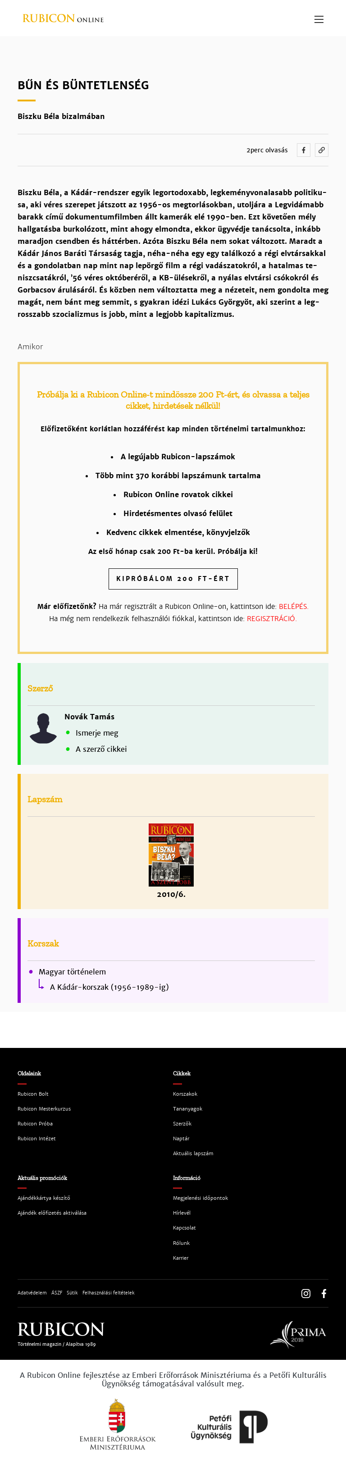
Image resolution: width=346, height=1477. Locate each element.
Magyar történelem (72, 972)
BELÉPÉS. (294, 606)
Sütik (72, 1293)
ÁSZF (56, 1293)
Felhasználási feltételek (108, 1293)
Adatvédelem (32, 1293)
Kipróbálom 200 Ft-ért (173, 579)
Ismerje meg (97, 733)
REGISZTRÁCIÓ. (272, 618)
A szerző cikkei (101, 749)
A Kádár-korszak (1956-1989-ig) (109, 987)
